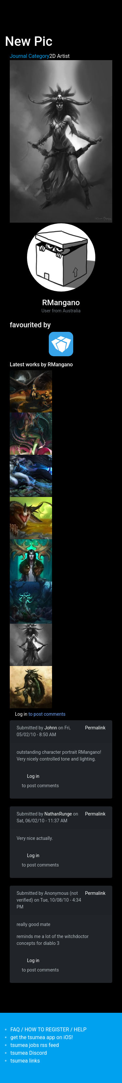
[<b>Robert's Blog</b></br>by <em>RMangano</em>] (31, 686)
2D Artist (59, 56)
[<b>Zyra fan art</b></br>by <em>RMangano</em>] (31, 433)
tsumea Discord (28, 1053)
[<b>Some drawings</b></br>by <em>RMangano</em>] (31, 560)
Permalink (95, 727)
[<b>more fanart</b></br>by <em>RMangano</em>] (31, 602)
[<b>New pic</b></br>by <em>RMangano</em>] (31, 517)
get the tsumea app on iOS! (41, 1037)
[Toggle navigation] (14, 9)
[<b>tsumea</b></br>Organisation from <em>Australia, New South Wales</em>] (61, 344)
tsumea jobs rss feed (34, 1045)
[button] (61, 141)
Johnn (50, 727)
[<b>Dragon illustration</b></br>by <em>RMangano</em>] (31, 391)
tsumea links (25, 1061)
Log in (21, 714)
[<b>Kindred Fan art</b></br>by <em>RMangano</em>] (31, 475)
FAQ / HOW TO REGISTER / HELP (48, 1029)
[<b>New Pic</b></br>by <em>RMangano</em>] (31, 644)
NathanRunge (58, 813)
